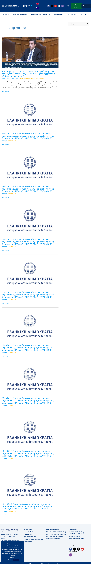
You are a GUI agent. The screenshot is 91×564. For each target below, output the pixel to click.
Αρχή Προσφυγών (79, 14)
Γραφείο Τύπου (45, 18)
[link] (79, 558)
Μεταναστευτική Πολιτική (25, 14)
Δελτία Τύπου (14, 82)
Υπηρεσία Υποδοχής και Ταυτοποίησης (47, 14)
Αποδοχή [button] (16, 559)
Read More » (5, 95)
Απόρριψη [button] (9, 559)
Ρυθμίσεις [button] (12, 557)
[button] (68, 6)
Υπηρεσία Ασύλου (65, 14)
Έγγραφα (4, 144)
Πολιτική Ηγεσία (10, 14)
